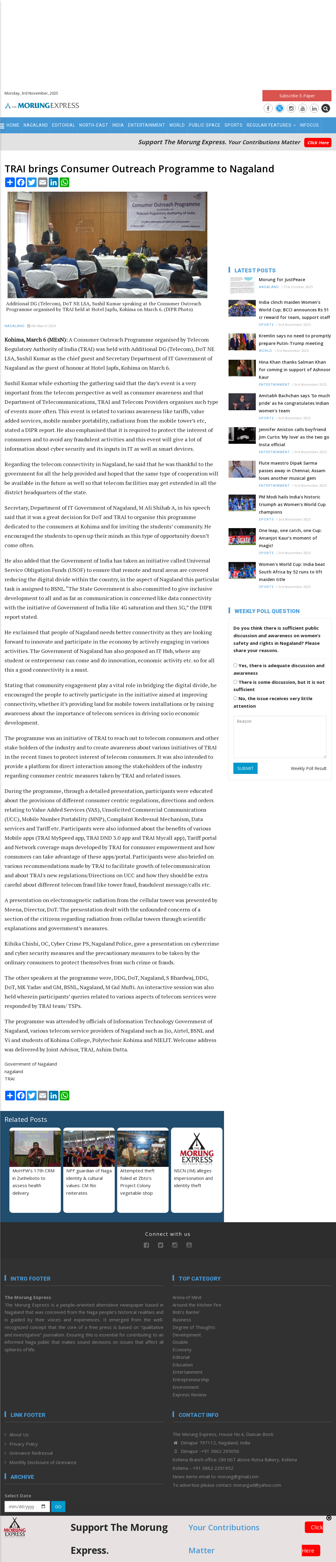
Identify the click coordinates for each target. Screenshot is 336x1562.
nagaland (14, 1071)
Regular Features (271, 125)
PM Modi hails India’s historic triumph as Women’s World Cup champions (292, 504)
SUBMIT (245, 768)
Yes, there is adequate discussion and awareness (278, 669)
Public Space (205, 125)
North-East (93, 125)
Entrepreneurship (191, 1379)
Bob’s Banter (186, 1312)
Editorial (63, 125)
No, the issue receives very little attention (272, 702)
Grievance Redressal (31, 1453)
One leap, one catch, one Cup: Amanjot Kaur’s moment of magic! (290, 538)
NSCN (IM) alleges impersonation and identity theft (193, 1178)
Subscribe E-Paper (297, 96)
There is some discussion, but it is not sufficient (279, 686)
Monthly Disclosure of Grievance (43, 1462)
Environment (186, 1387)
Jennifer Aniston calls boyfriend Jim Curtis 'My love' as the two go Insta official (294, 437)
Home (13, 125)
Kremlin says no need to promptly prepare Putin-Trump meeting (295, 339)
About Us (19, 1434)
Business (182, 1320)
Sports (234, 125)
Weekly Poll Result (309, 768)
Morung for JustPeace (282, 279)
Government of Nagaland (31, 1064)
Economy (182, 1349)
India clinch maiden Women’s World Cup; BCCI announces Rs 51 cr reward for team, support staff (294, 309)
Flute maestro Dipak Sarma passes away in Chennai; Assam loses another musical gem (292, 470)
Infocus (309, 125)
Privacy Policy (23, 1444)
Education (183, 1365)
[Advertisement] (168, 42)
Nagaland (36, 125)
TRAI (10, 1079)
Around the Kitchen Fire (197, 1305)
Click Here (317, 142)
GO (58, 1506)
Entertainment (146, 125)
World (177, 125)
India (118, 125)
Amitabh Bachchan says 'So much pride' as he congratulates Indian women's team (294, 403)
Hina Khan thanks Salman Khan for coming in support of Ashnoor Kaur (295, 369)
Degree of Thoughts (194, 1327)
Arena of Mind (187, 1297)
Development (187, 1335)
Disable (180, 1342)
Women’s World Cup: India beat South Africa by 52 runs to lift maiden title (292, 571)
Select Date (18, 1495)
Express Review (189, 1395)
